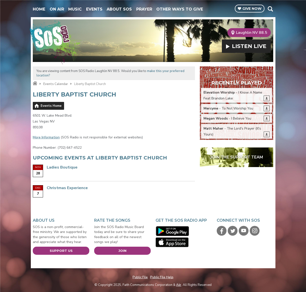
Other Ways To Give (179, 9)
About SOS (119, 9)
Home (39, 9)
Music (75, 9)
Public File (140, 277)
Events (94, 9)
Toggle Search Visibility (270, 9)
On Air (57, 9)
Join (122, 251)
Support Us (61, 251)
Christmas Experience (67, 188)
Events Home (51, 106)
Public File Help (161, 277)
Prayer (144, 9)
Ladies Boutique (62, 167)
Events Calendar (55, 84)
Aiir (178, 285)
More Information (46, 137)
